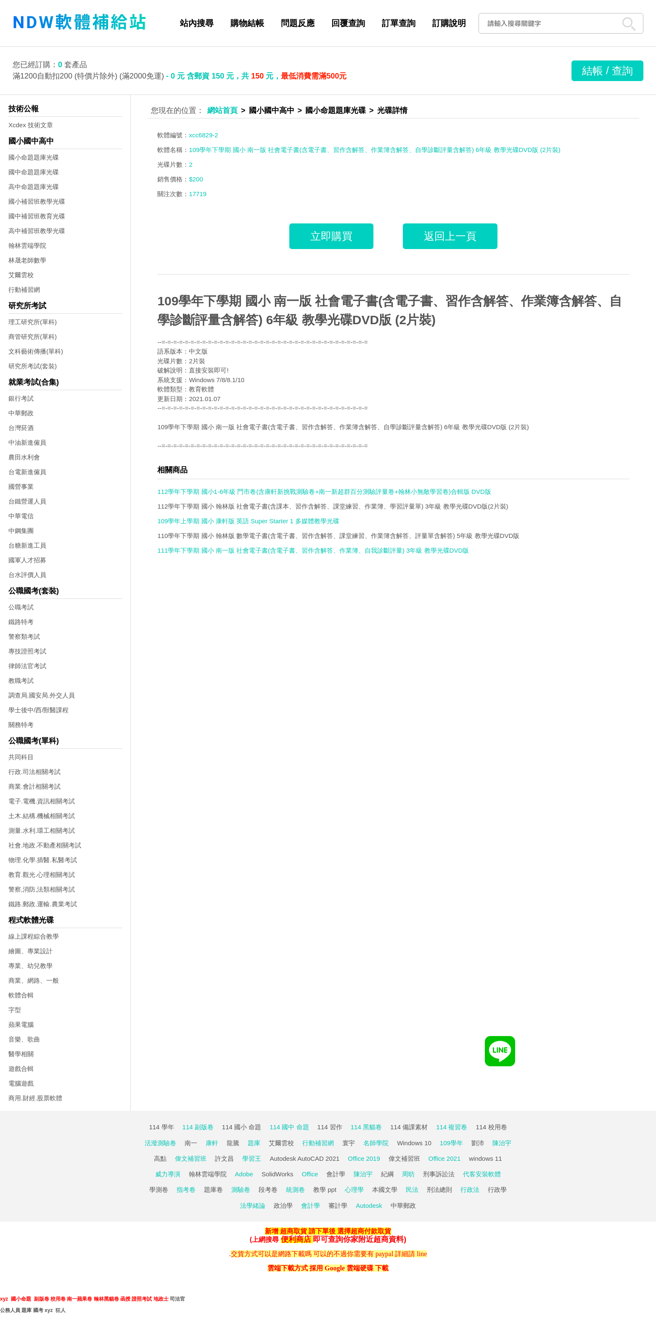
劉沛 (477, 1142)
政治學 (283, 1205)
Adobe (244, 1174)
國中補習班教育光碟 (36, 216)
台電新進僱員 (27, 471)
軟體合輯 (21, 995)
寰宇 (348, 1142)
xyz (4, 1299)
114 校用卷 (491, 1127)
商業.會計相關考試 (34, 786)
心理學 (354, 1189)
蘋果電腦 (21, 1024)
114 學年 (161, 1127)
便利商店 (296, 1239)
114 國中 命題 (289, 1127)
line (422, 1253)
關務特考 (21, 724)
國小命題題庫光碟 (33, 157)
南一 (191, 1142)
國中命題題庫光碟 (33, 172)
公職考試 (21, 607)
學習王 (251, 1158)
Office (310, 1174)
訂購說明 (449, 23)
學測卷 (158, 1189)
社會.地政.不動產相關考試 (44, 845)
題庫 (254, 1142)
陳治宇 (501, 1142)
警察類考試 (24, 636)
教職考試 (21, 680)
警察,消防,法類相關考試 (41, 889)
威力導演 (167, 1174)
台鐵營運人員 (27, 501)
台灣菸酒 (21, 427)
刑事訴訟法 (439, 1174)
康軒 (212, 1142)
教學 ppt (324, 1189)
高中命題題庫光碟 (33, 186)
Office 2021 (444, 1158)
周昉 (408, 1174)
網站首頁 (222, 110)
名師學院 (376, 1142)
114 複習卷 (451, 1127)
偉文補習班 (190, 1158)
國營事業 (21, 486)
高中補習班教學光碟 (36, 230)
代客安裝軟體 (482, 1174)
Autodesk (369, 1205)
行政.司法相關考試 (34, 771)
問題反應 (298, 23)
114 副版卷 (198, 1127)
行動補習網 (24, 289)
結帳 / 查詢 (607, 70)
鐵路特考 (21, 621)
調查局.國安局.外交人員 (41, 695)
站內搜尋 (197, 23)
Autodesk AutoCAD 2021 (304, 1158)
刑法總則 (439, 1189)
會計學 (335, 1174)
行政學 (497, 1189)
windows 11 (485, 1158)
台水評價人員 (27, 574)
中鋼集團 (21, 530)
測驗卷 (240, 1189)
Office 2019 (364, 1158)
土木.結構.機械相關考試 (41, 815)
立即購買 (331, 236)
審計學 (337, 1205)
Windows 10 (414, 1142)
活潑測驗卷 (160, 1142)
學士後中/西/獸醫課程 (38, 710)
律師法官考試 (27, 665)
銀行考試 (21, 398)
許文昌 (224, 1158)
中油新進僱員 (27, 442)
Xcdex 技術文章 (30, 125)
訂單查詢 (398, 23)
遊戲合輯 (21, 1068)
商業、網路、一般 (33, 980)
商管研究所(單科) (32, 336)
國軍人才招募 (27, 560)
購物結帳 (247, 23)
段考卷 (268, 1189)
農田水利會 (24, 457)
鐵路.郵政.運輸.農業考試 (42, 904)
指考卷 (186, 1189)
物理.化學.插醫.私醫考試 (42, 859)
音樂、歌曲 (24, 1039)
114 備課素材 (409, 1127)
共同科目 (21, 757)
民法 (412, 1189)
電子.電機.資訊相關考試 (41, 801)
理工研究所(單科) (32, 321)
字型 (14, 1009)
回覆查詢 (348, 23)
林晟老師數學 (27, 260)
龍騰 (233, 1142)
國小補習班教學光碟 (36, 201)
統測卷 (295, 1189)
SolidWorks (278, 1174)
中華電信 (21, 515)
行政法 (469, 1189)
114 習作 (329, 1127)
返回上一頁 (450, 236)
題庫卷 (213, 1189)
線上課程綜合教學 (33, 936)
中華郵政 (21, 413)
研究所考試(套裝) (32, 366)
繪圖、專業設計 (30, 951)
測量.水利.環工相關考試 (41, 830)
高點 (160, 1158)
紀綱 (387, 1174)
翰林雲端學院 (27, 245)
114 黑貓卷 (366, 1127)
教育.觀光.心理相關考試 (41, 874)
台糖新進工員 (27, 545)
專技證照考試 (27, 651)
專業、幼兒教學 (30, 965)
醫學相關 (21, 1053)
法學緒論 (252, 1205)
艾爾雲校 (21, 274)
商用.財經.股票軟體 (35, 1098)
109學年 (451, 1142)
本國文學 (384, 1189)
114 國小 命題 (241, 1127)
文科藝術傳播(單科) (35, 351)
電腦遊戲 (21, 1083)
